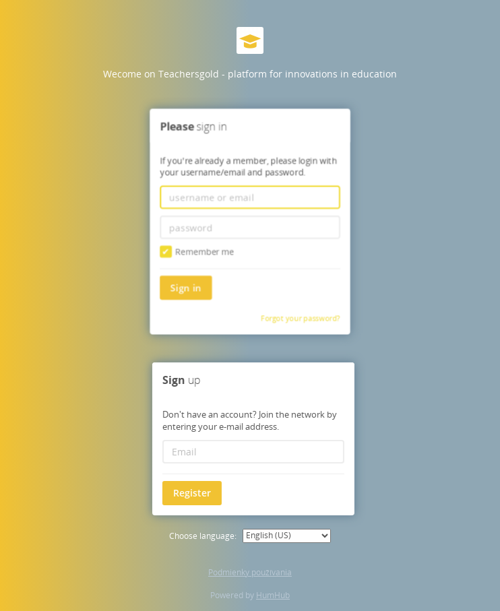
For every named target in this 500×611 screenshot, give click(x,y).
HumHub (273, 595)
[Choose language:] (287, 536)
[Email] (252, 451)
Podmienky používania (250, 572)
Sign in (187, 286)
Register (191, 492)
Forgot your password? (300, 317)
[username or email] (250, 197)
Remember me (197, 251)
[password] (250, 227)
